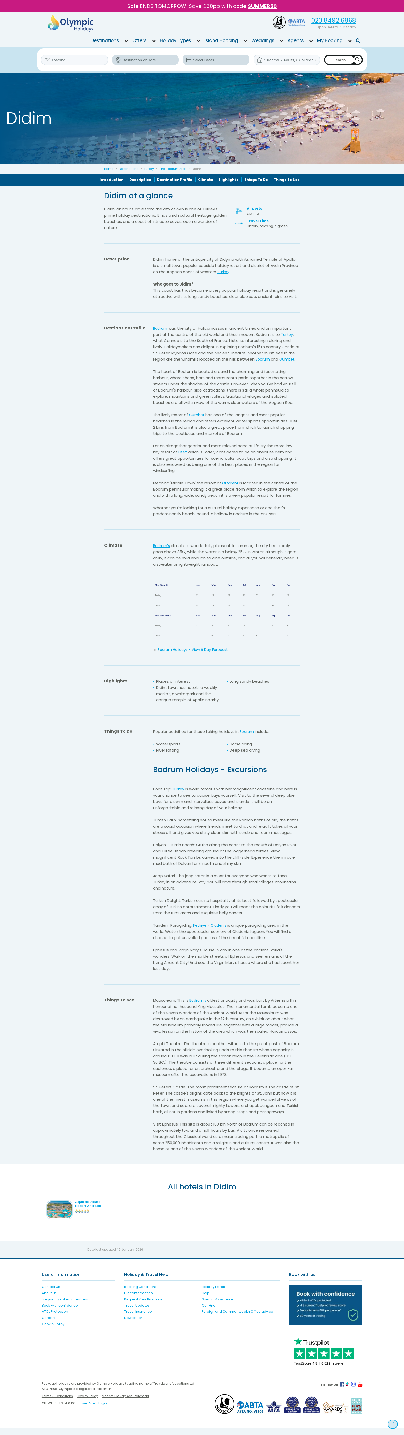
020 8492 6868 (333, 20)
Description (140, 179)
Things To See (287, 179)
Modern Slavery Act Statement (125, 1403)
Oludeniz (219, 925)
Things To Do (256, 179)
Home (108, 168)
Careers (49, 1325)
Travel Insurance (138, 1319)
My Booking (330, 40)
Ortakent (230, 482)
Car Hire (208, 1312)
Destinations (105, 40)
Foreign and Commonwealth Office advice (237, 1319)
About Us (49, 1300)
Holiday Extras (213, 1294)
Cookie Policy (53, 1331)
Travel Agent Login (92, 1410)
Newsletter (133, 1325)
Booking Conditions (140, 1294)
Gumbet (288, 359)
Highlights (228, 179)
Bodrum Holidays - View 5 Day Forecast (195, 649)
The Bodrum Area (173, 168)
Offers (139, 40)
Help (205, 1300)
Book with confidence (60, 1312)
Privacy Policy (87, 1403)
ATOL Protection (55, 1319)
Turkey (149, 168)
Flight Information (138, 1300)
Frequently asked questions (65, 1306)
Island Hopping (221, 40)
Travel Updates (137, 1312)
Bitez (183, 451)
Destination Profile (174, 179)
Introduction (111, 179)
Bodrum (160, 328)
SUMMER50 (262, 6)
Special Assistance (217, 1306)
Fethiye (200, 925)
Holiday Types (175, 40)
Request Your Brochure (143, 1306)
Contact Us (51, 1294)
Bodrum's (162, 545)
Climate (205, 179)
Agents (296, 40)
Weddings (262, 40)
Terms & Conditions (57, 1403)
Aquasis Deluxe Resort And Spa (99, 1203)
